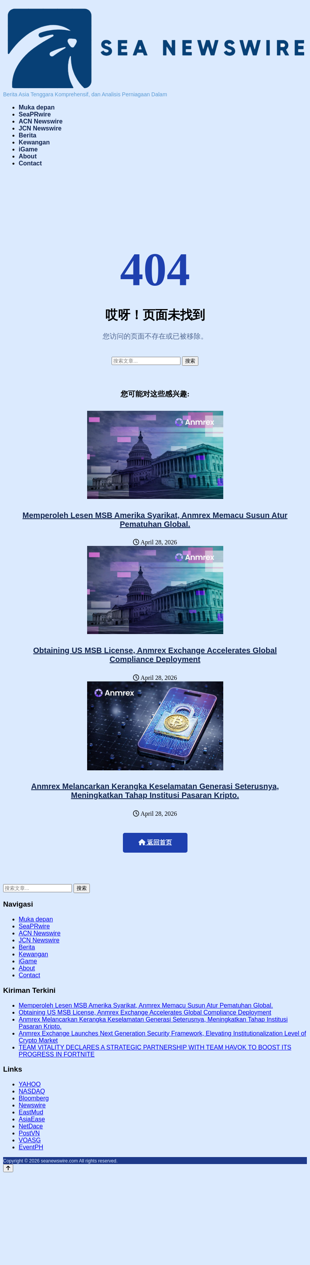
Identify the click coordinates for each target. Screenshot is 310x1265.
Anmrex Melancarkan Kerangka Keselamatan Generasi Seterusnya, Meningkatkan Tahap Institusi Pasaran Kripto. (155, 790)
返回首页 (155, 842)
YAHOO (30, 1084)
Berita (27, 135)
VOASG (30, 1140)
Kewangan (34, 142)
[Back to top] (8, 1168)
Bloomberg (34, 1098)
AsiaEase (32, 1119)
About (28, 156)
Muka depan (36, 107)
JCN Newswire (40, 128)
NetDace (31, 1126)
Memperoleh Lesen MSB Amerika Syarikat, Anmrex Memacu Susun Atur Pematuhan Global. (155, 519)
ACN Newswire (41, 121)
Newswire (32, 1105)
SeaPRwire (35, 114)
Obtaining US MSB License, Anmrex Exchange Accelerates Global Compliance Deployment (155, 655)
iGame (28, 149)
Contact (30, 163)
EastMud (31, 1112)
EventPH (31, 1147)
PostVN (29, 1133)
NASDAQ (32, 1091)
